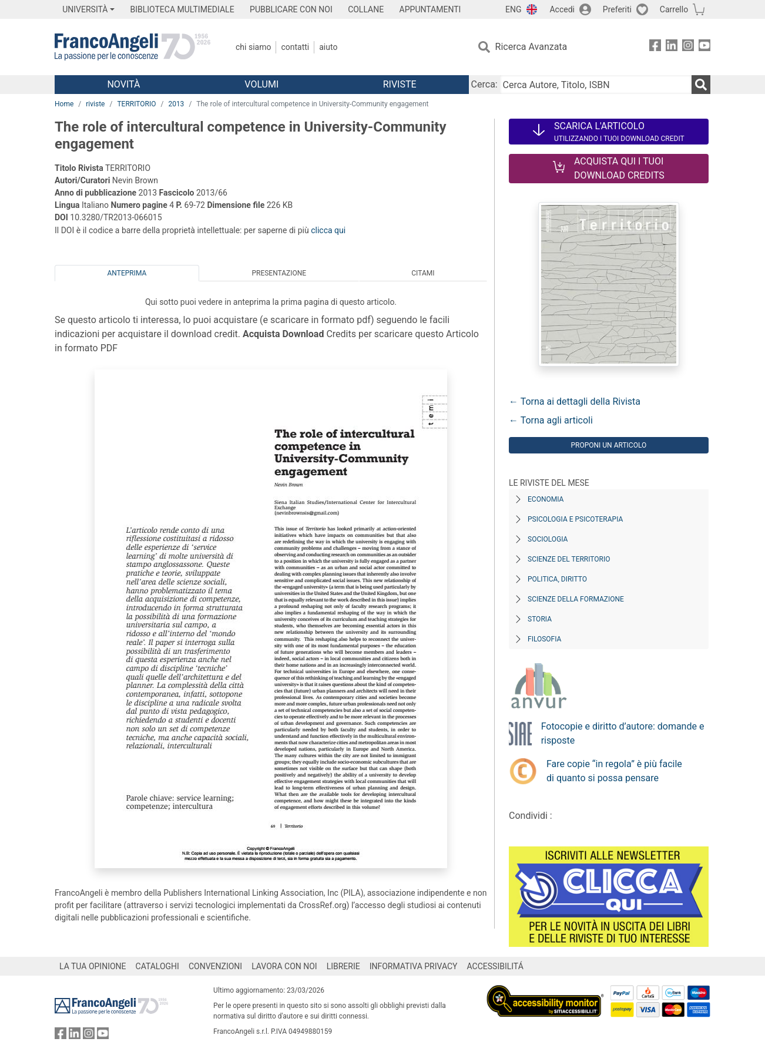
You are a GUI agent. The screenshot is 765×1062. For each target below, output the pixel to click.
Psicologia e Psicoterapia (575, 519)
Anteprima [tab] (127, 273)
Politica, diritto (557, 579)
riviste (95, 104)
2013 (176, 104)
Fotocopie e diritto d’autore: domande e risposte (622, 733)
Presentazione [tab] (278, 273)
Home (64, 104)
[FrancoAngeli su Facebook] (655, 47)
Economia (545, 499)
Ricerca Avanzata (531, 46)
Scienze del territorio (569, 559)
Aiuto (328, 47)
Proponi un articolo (608, 445)
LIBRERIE (343, 966)
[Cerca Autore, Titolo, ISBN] (596, 84)
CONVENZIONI (215, 966)
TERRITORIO (136, 104)
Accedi (562, 9)
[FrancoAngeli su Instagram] (688, 47)
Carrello (674, 9)
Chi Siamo (253, 47)
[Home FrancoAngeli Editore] (132, 47)
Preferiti (617, 9)
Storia (540, 619)
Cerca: (484, 84)
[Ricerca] (701, 84)
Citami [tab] (422, 273)
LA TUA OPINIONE (92, 966)
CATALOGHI (157, 966)
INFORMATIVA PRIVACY (414, 966)
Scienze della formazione (576, 599)
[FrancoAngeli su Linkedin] (671, 47)
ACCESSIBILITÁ (495, 966)
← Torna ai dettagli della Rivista (574, 401)
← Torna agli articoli (551, 420)
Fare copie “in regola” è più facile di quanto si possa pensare (614, 771)
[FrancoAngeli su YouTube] (704, 47)
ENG (513, 9)
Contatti (295, 47)
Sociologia (548, 539)
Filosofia (544, 639)
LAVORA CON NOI (284, 966)
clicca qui (328, 230)
